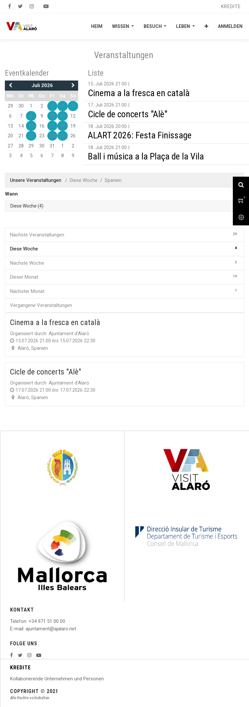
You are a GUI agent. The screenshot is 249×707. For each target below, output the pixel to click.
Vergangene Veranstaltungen (41, 305)
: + (28, 621)
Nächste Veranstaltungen (124, 234)
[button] (206, 26)
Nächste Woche (124, 262)
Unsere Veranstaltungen (36, 180)
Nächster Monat (124, 291)
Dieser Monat (124, 276)
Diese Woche (124, 248)
